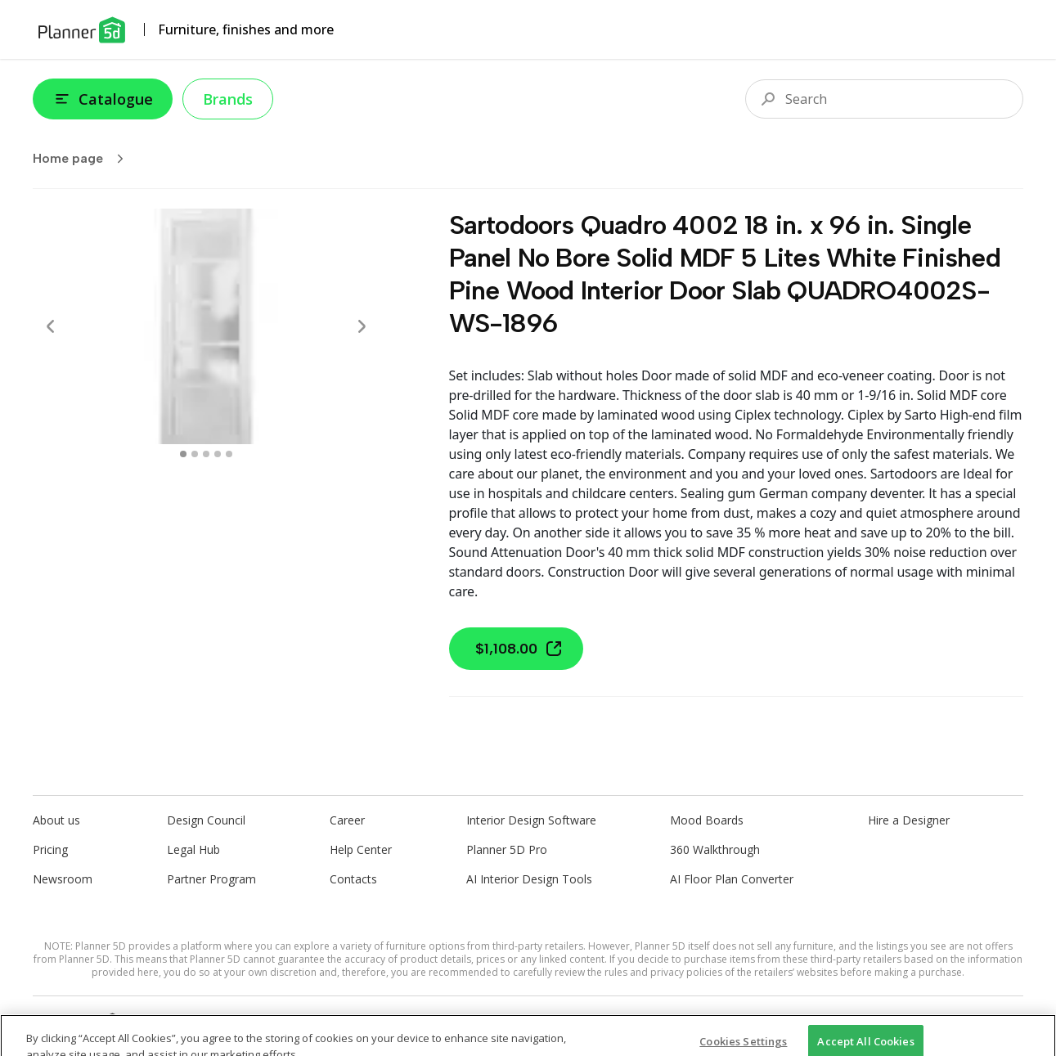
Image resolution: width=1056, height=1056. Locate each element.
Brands (228, 99)
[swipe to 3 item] (217, 454)
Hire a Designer (909, 820)
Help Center (361, 849)
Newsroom (62, 879)
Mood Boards (707, 820)
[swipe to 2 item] (206, 454)
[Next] (362, 326)
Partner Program (211, 879)
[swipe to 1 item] (194, 454)
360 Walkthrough (715, 849)
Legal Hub (193, 849)
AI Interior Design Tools (529, 879)
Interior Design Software (531, 820)
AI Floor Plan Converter (731, 879)
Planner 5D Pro (506, 849)
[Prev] (51, 326)
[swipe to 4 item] (229, 454)
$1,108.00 (519, 648)
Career (347, 820)
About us (56, 820)
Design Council (206, 820)
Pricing (50, 849)
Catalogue (102, 99)
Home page (83, 159)
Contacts (353, 879)
